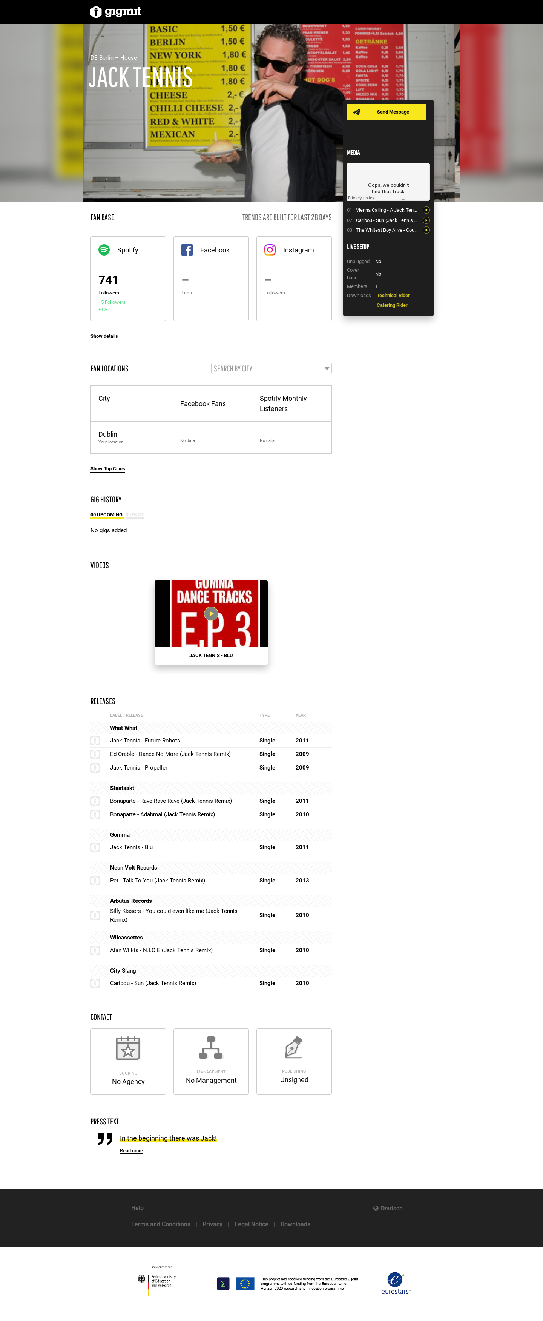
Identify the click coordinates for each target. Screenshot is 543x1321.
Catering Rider (392, 305)
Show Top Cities (107, 468)
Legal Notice (251, 1224)
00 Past (135, 514)
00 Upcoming (107, 514)
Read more (131, 1150)
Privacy (212, 1224)
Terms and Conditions (160, 1224)
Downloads (295, 1224)
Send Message (393, 112)
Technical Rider (393, 295)
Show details (104, 336)
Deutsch (392, 1208)
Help (137, 1208)
